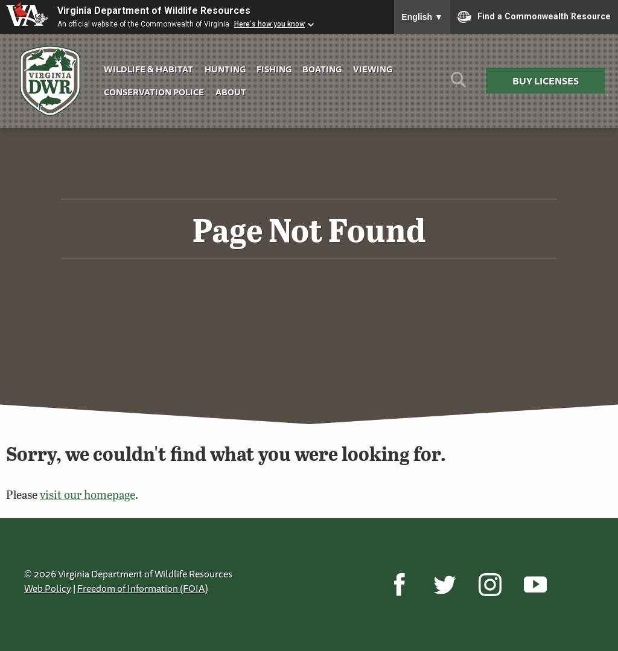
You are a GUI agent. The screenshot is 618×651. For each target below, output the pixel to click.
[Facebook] (399, 585)
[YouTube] (535, 585)
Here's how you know (269, 24)
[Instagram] (489, 585)
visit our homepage (87, 494)
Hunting (225, 69)
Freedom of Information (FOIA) (142, 588)
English (422, 17)
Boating (322, 69)
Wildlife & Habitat (148, 69)
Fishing (273, 69)
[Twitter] (444, 585)
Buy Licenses (545, 81)
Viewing (372, 69)
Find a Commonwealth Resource (534, 17)
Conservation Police (154, 92)
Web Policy (47, 588)
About (230, 92)
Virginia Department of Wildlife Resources (153, 10)
